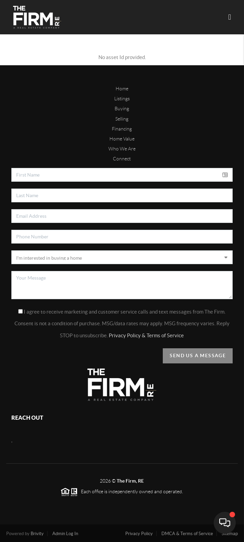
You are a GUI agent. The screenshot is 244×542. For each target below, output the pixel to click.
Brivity (37, 533)
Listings (122, 98)
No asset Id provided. (122, 57)
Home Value (122, 139)
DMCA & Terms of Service (187, 533)
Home (122, 88)
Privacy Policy (139, 533)
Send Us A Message (198, 355)
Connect (122, 158)
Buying (122, 108)
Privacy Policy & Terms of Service (146, 335)
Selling (121, 119)
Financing (122, 129)
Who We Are (122, 148)
